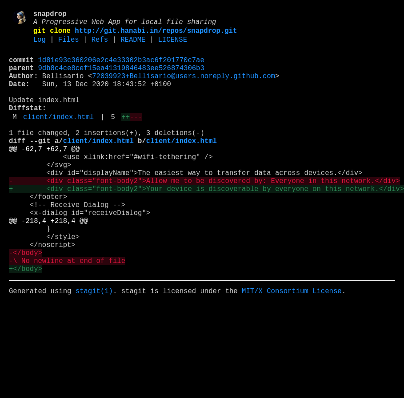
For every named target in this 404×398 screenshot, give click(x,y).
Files (68, 46)
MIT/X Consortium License (292, 345)
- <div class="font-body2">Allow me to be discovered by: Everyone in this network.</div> (204, 214)
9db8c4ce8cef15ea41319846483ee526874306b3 (121, 78)
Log (39, 46)
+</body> (25, 321)
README (132, 46)
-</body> (25, 301)
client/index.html (58, 137)
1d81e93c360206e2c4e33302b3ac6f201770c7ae (121, 68)
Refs (100, 46)
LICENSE (172, 46)
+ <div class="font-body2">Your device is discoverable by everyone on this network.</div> (206, 223)
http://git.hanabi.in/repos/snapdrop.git (156, 35)
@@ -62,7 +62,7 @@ (44, 174)
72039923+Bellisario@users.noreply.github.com (183, 87)
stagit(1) (94, 345)
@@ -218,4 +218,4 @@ (48, 262)
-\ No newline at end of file (67, 311)
